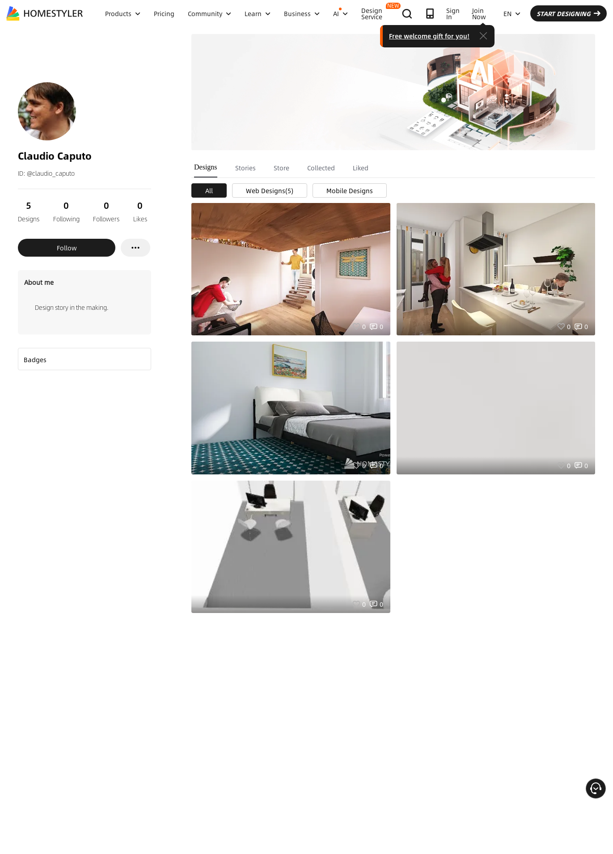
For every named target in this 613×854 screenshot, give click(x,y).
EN (511, 13)
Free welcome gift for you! (429, 35)
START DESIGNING (568, 13)
